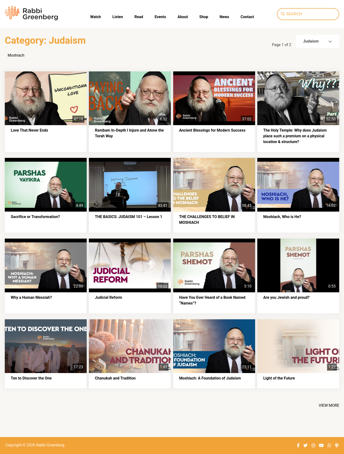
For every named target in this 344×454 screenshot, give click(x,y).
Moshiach (16, 55)
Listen (118, 17)
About (182, 17)
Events (160, 17)
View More (329, 405)
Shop (203, 17)
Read (138, 17)
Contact (247, 17)
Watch (95, 17)
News (224, 17)
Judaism (317, 41)
